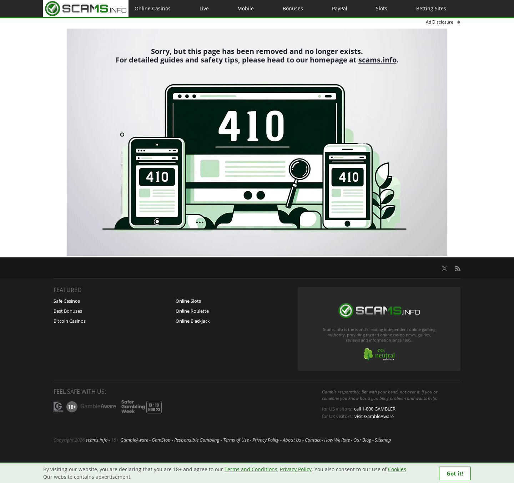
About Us (292, 440)
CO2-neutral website (379, 354)
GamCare (59, 407)
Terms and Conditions (244, 469)
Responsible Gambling (197, 440)
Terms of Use (236, 440)
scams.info (377, 60)
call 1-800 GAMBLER (376, 409)
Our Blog (362, 440)
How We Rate (337, 440)
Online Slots (188, 301)
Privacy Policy (265, 440)
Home (85, 8)
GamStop (161, 440)
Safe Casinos (67, 301)
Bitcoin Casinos (70, 321)
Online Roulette (192, 311)
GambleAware (98, 406)
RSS (457, 268)
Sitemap (383, 440)
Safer (140, 406)
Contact (313, 440)
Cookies (387, 469)
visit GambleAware (376, 416)
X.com (444, 268)
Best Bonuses (68, 311)
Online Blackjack (193, 321)
